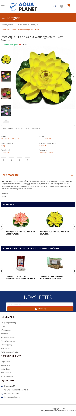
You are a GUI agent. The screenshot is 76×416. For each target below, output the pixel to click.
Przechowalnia (7, 376)
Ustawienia (5, 369)
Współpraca (6, 330)
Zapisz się (40, 309)
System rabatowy (8, 337)
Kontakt (4, 333)
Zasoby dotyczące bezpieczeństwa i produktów (21, 128)
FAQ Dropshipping (8, 322)
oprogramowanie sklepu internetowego (54, 411)
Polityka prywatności (9, 352)
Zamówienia (6, 372)
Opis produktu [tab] (11, 175)
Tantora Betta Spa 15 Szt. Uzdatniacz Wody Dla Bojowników (20, 277)
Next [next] (6, 121)
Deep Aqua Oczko (46, 152)
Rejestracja (5, 365)
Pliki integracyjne (8, 341)
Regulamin (5, 348)
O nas (3, 326)
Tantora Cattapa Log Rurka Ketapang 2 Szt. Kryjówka (51, 277)
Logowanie (5, 361)
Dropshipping (6, 344)
